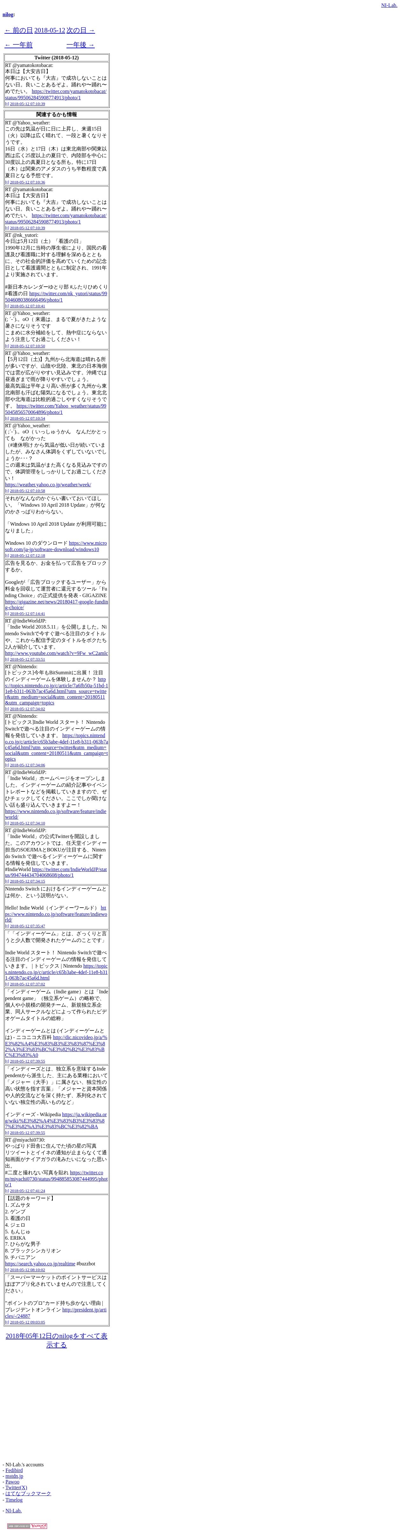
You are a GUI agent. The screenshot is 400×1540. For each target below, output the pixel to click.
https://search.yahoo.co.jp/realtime (40, 1263)
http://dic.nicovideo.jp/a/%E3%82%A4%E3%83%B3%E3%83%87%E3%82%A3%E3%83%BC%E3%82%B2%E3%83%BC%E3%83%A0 (56, 1046)
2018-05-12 (49, 30)
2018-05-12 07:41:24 (27, 1190)
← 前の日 (18, 30)
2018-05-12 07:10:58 (27, 490)
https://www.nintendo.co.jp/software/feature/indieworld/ (56, 914)
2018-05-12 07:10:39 (27, 103)
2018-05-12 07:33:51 (27, 659)
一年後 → (80, 44)
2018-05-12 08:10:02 (27, 1269)
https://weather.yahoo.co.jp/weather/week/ (48, 484)
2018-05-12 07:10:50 (27, 345)
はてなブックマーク (28, 1493)
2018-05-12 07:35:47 (27, 925)
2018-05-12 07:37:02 (27, 984)
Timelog (14, 1500)
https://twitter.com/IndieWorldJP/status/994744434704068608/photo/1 (56, 872)
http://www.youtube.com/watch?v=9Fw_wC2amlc (56, 653)
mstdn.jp (14, 1476)
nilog (8, 14)
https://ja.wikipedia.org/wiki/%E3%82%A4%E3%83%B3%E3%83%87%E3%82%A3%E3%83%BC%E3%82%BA (56, 1120)
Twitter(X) (16, 1487)
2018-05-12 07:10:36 (27, 182)
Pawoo (12, 1481)
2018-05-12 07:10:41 (27, 305)
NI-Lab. (389, 5)
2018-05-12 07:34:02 (27, 708)
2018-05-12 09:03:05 (27, 1322)
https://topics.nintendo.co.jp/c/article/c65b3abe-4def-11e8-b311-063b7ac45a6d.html (56, 972)
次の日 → (80, 30)
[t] (7, 103)
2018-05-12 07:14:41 (27, 613)
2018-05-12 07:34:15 (27, 881)
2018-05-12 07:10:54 (27, 418)
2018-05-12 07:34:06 (27, 765)
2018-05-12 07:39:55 (27, 1061)
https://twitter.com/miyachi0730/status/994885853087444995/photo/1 (56, 1178)
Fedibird (14, 1470)
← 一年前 (18, 44)
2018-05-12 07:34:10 (27, 823)
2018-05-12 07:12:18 (27, 555)
